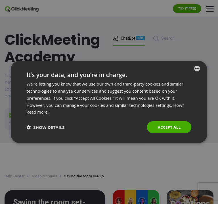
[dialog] (109, 102)
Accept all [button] (168, 127)
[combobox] (197, 68)
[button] (45, 127)
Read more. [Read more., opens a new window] (37, 111)
